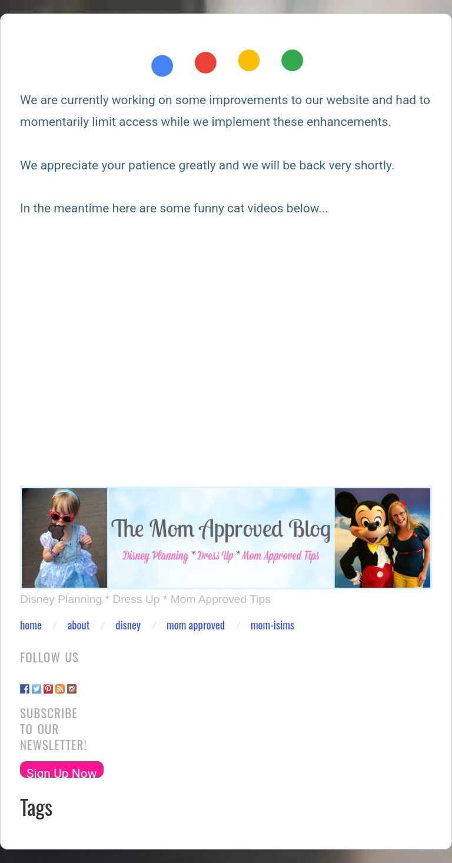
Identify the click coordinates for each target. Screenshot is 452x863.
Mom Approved (196, 625)
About (79, 625)
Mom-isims (272, 625)
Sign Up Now (61, 772)
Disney (128, 625)
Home (31, 625)
